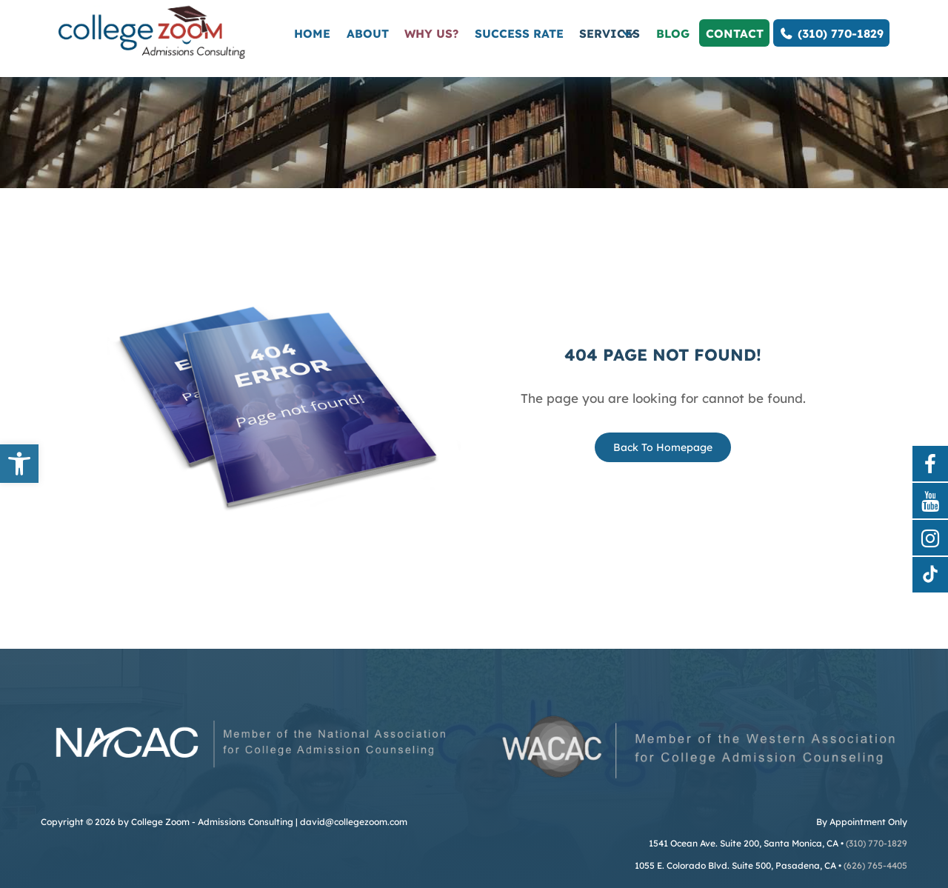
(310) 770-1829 (831, 33)
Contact (735, 33)
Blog (673, 33)
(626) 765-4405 (875, 865)
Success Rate (519, 33)
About (368, 33)
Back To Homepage (662, 447)
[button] (19, 463)
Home (312, 33)
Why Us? (431, 33)
